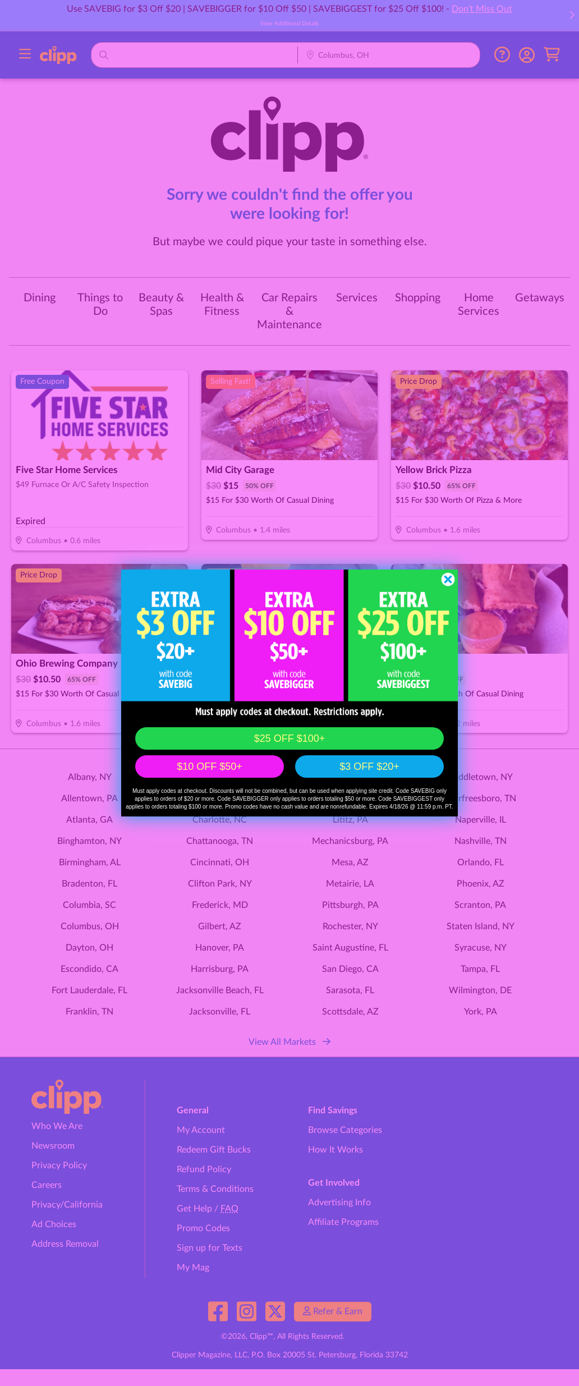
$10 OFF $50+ (209, 766)
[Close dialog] (448, 579)
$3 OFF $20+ (369, 766)
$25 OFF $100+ (289, 738)
